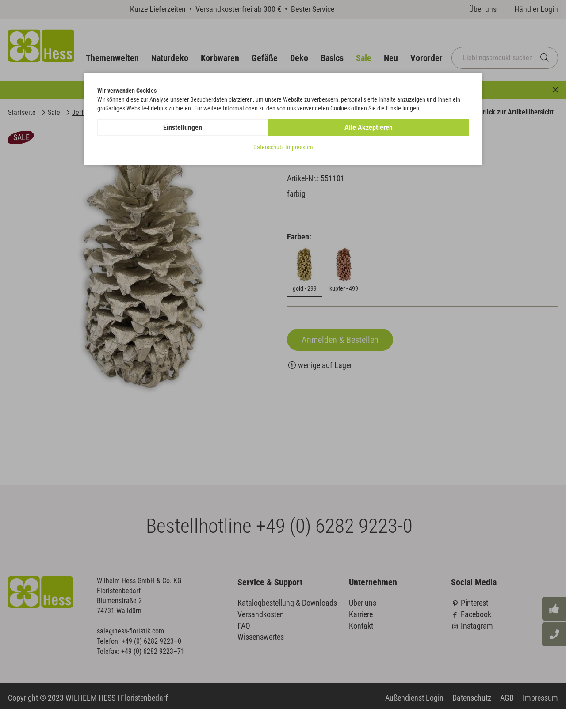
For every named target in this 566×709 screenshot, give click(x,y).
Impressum (299, 147)
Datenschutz (268, 147)
